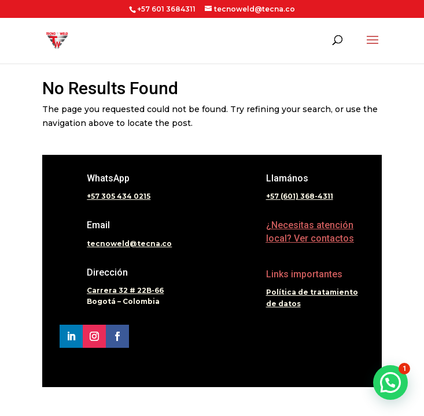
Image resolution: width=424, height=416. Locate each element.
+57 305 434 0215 (118, 196)
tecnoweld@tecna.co (129, 243)
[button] (390, 382)
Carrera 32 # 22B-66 (125, 290)
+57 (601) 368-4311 (299, 196)
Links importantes (304, 274)
